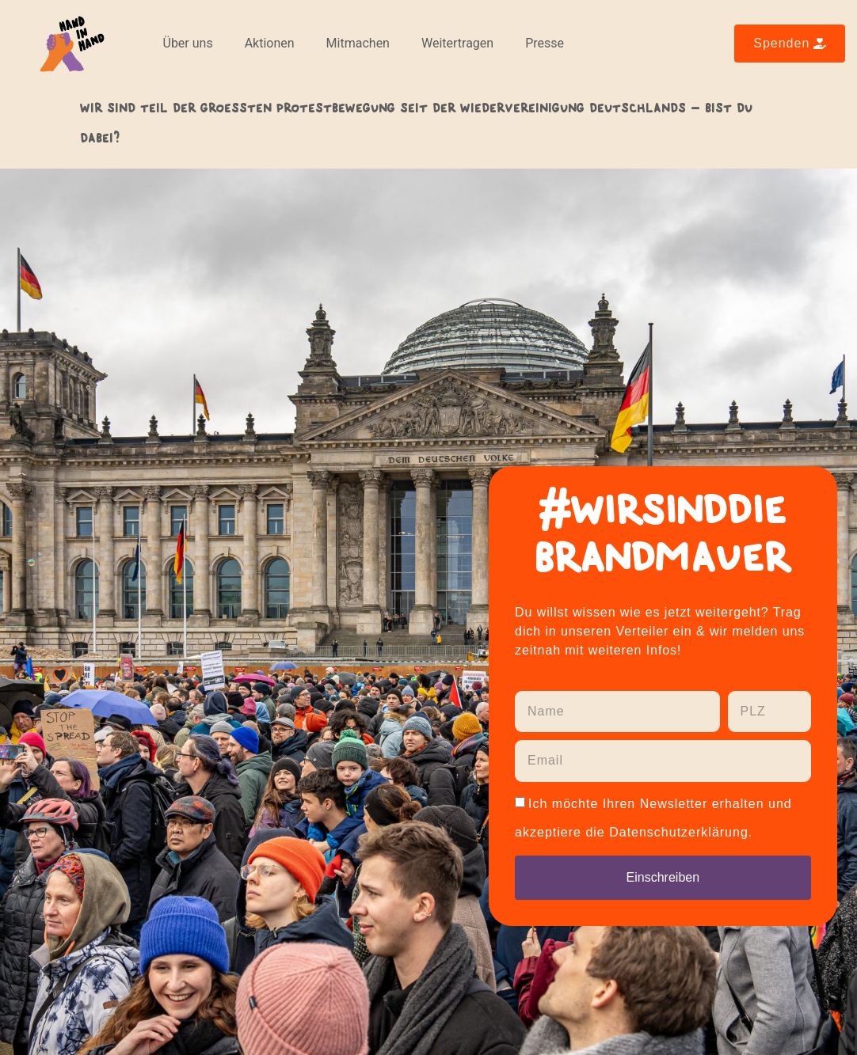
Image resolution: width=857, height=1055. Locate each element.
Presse (544, 43)
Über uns (188, 43)
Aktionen (270, 43)
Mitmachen (358, 43)
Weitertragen (457, 43)
